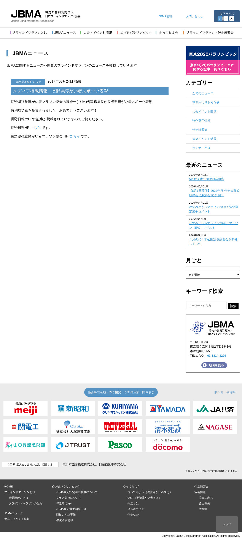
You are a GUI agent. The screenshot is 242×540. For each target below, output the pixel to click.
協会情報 (200, 492)
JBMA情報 (165, 16)
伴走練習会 (199, 129)
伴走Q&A (133, 514)
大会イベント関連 (204, 111)
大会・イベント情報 (17, 519)
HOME (8, 486)
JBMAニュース (13, 513)
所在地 (203, 509)
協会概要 (204, 503)
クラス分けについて (68, 497)
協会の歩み (206, 497)
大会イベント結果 (204, 139)
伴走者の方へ (64, 503)
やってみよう (131, 486)
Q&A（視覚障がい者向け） (144, 497)
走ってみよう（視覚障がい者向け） (149, 492)
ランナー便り (201, 148)
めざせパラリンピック (66, 486)
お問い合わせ (194, 16)
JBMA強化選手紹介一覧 (71, 509)
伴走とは (133, 503)
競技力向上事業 (66, 514)
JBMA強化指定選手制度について (76, 492)
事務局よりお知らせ (28, 81)
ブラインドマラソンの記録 (25, 503)
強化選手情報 (201, 120)
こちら (35, 127)
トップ (227, 524)
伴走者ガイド (135, 509)
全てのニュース (202, 93)
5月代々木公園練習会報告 (206, 179)
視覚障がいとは (18, 497)
